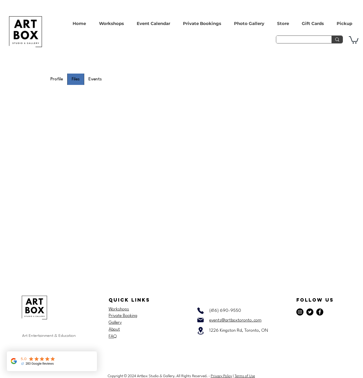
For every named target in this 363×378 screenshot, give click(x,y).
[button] (353, 39)
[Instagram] (299, 312)
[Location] (200, 330)
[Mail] (200, 320)
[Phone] (200, 310)
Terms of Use (245, 376)
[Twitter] (309, 312)
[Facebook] (319, 312)
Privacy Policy (221, 376)
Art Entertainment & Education (49, 336)
